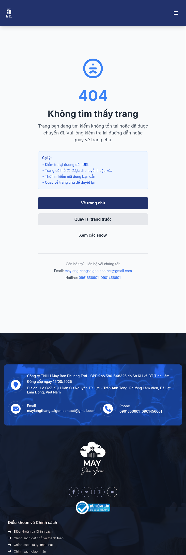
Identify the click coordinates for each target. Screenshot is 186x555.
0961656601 (89, 278)
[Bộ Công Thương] (93, 507)
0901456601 (111, 278)
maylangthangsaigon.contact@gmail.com (98, 271)
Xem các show (93, 235)
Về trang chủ (93, 202)
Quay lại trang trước (93, 219)
